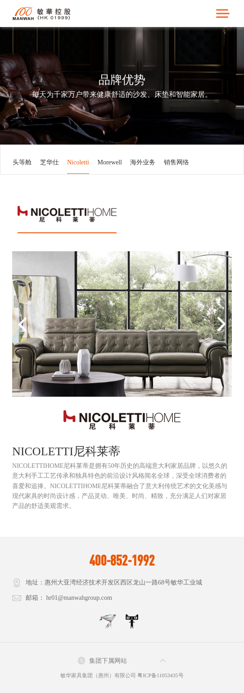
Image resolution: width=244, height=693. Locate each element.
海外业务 (142, 162)
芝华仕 (49, 162)
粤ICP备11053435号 (160, 675)
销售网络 (176, 162)
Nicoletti (78, 162)
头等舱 (22, 162)
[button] (22, 324)
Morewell (110, 162)
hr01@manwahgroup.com (79, 597)
